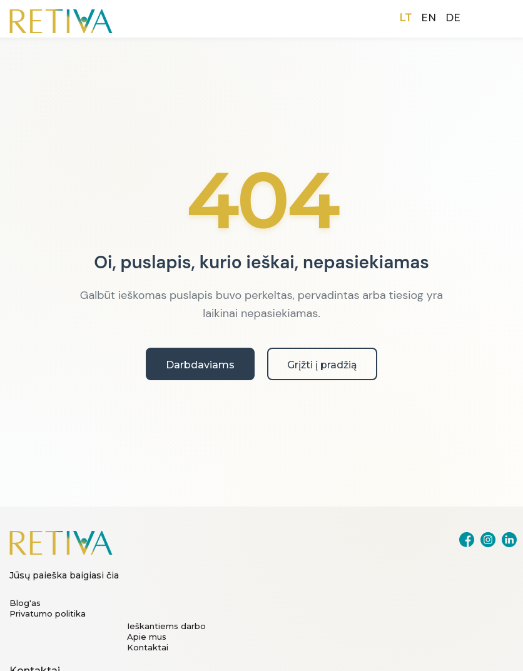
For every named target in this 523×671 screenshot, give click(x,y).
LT (405, 18)
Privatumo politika (47, 613)
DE (452, 18)
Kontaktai (147, 647)
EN (428, 18)
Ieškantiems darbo (166, 626)
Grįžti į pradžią (322, 365)
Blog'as (25, 603)
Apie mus (146, 637)
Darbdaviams (200, 365)
